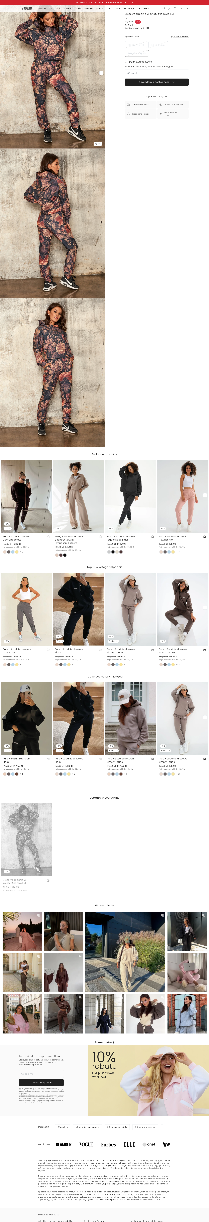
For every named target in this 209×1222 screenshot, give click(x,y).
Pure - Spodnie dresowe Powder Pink (173, 538)
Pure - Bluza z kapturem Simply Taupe (121, 760)
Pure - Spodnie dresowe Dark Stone (17, 651)
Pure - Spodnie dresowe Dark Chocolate (17, 538)
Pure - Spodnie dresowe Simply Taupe (121, 651)
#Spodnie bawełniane (87, 1127)
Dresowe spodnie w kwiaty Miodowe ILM (14, 881)
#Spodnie (62, 1127)
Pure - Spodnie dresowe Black (69, 651)
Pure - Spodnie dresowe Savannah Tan (173, 651)
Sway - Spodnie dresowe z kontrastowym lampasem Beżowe (69, 540)
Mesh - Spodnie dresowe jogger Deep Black (121, 538)
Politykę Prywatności (42, 1098)
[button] (175, 8)
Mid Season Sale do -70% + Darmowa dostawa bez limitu (104, 2)
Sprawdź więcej (104, 1042)
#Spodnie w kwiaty (117, 1127)
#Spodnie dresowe (145, 1127)
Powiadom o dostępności (157, 82)
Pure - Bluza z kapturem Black (17, 760)
